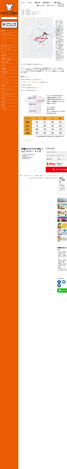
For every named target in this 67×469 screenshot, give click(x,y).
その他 (4, 108)
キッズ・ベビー (6, 49)
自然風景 (4, 72)
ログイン (61, 5)
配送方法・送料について (40, 175)
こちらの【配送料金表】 (33, 82)
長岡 (3, 98)
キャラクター (6, 82)
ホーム (23, 2)
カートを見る (40, 5)
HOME (23, 10)
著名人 (4, 85)
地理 (3, 65)
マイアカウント (51, 5)
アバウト (29, 2)
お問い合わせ (57, 2)
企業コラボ (4, 37)
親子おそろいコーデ (8, 45)
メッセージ (5, 78)
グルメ (4, 52)
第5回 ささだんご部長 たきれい (62, 270)
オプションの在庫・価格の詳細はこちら (28, 154)
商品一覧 (37, 2)
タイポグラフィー (7, 95)
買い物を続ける (24, 155)
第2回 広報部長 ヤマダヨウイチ (62, 256)
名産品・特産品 (6, 59)
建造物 (4, 68)
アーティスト (4, 42)
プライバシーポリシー (52, 175)
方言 (3, 75)
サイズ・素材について (27, 140)
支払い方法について (28, 175)
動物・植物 (5, 62)
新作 (3, 31)
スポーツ (4, 91)
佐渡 (3, 101)
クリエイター (4, 39)
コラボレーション (7, 34)
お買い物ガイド (46, 2)
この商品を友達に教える (25, 158)
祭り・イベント (6, 88)
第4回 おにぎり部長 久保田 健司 (62, 265)
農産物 (4, 55)
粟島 (3, 105)
